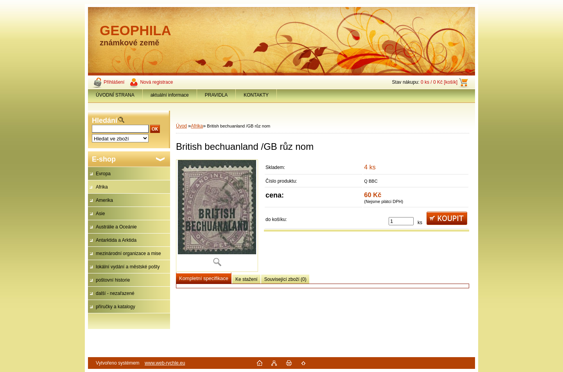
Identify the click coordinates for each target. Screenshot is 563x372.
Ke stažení (246, 279)
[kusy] (401, 221)
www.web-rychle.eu (165, 363)
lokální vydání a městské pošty (128, 267)
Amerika (104, 200)
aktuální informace (170, 95)
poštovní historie (113, 280)
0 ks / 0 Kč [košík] (439, 82)
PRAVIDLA (216, 95)
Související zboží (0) (285, 279)
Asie (100, 213)
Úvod (181, 126)
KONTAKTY (256, 95)
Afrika (102, 187)
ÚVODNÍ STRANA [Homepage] (115, 95)
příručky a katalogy (115, 306)
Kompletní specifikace (203, 278)
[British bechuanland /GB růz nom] (217, 215)
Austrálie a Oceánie (116, 227)
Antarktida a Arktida (116, 240)
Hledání (104, 120)
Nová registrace (156, 82)
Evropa (103, 173)
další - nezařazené (115, 293)
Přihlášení (114, 82)
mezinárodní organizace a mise (128, 253)
